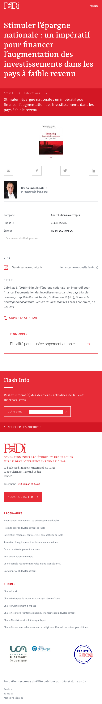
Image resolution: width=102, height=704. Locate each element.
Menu (94, 6)
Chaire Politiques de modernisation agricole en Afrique (32, 598)
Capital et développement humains (22, 549)
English (8, 689)
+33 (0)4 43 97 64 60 (29, 484)
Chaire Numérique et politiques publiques (25, 620)
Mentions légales (13, 698)
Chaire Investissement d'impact (20, 606)
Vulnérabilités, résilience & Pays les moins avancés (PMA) (32, 563)
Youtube (8, 694)
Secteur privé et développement (20, 571)
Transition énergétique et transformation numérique (31, 542)
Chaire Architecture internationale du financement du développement (39, 613)
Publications (32, 93)
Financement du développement (22, 238)
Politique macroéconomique (18, 556)
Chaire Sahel (10, 591)
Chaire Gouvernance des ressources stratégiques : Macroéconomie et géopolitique (46, 627)
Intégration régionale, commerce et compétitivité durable (33, 535)
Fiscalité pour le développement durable (50, 344)
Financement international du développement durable (31, 520)
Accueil (8, 93)
